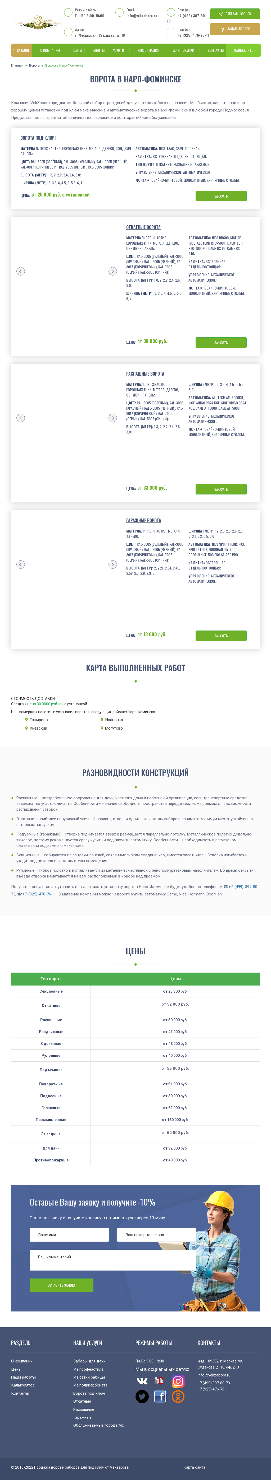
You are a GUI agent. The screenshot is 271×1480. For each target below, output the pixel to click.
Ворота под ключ (38, 138)
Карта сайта (194, 1467)
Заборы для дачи (89, 1361)
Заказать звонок (235, 13)
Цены (75, 50)
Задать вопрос (235, 29)
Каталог (21, 50)
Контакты (213, 50)
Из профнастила (88, 1369)
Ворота (34, 65)
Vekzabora (119, 1467)
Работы (96, 50)
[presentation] (20, 271)
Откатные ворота (143, 227)
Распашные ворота (145, 374)
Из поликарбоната (90, 1385)
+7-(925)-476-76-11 (39, 894)
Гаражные (82, 1417)
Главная (17, 65)
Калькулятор (243, 50)
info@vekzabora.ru (142, 15)
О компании (49, 50)
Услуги (117, 50)
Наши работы (23, 1377)
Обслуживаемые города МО (98, 1425)
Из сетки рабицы (89, 1377)
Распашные (83, 1409)
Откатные (82, 1401)
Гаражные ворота (143, 520)
